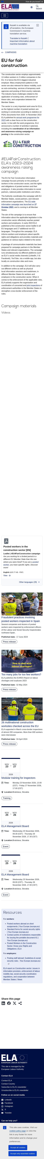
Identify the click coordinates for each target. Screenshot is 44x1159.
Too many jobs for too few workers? (21, 674)
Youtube (6, 1113)
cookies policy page (17, 1131)
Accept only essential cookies (22, 1154)
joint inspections (33, 285)
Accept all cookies (17, 1148)
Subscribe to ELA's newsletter (13, 1087)
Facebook (7, 1103)
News (20, 979)
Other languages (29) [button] (29, 582)
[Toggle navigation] (4, 15)
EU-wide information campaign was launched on (19, 204)
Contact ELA (6, 1081)
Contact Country (8, 1084)
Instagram (7, 1106)
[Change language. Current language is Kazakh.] (32, 7)
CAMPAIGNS (8, 52)
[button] (4, 1003)
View (7, 575)
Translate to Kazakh (18, 38)
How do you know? (34, 2)
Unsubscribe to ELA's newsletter (14, 1090)
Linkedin (6, 1100)
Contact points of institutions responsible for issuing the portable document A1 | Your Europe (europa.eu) (24, 937)
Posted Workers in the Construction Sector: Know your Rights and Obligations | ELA (21, 946)
